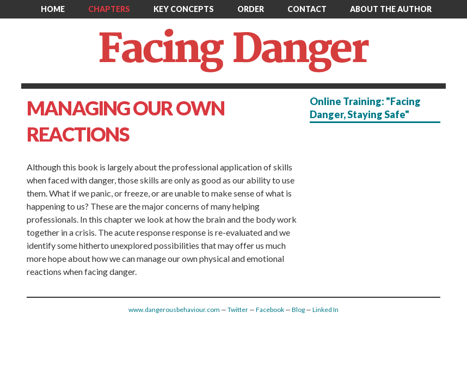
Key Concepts (183, 9)
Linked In (325, 309)
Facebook (270, 309)
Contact (307, 9)
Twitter (238, 309)
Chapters (109, 9)
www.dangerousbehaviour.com (174, 309)
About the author (391, 9)
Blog (298, 309)
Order (250, 9)
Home (53, 9)
